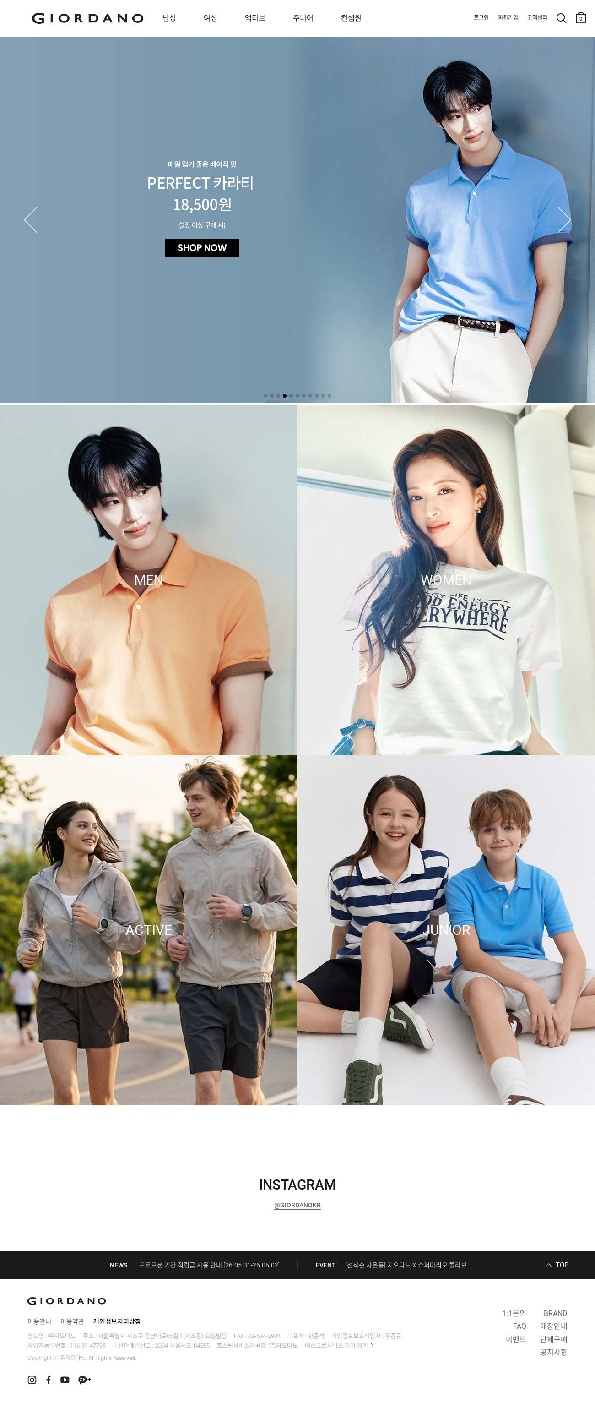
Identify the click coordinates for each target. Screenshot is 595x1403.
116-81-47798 (88, 1345)
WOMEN (446, 580)
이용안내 (39, 1321)
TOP (562, 1265)
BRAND (556, 1313)
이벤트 (516, 1339)
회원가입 (508, 18)
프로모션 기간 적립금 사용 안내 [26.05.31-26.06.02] (209, 1265)
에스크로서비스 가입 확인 (336, 1345)
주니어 (303, 18)
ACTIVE (148, 930)
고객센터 (537, 18)
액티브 (255, 18)
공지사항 (554, 1352)
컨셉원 (351, 18)
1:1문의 (514, 1313)
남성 (169, 18)
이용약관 (72, 1321)
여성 (210, 18)
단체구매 (554, 1339)
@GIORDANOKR (297, 1205)
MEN (148, 580)
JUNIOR (446, 930)
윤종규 (393, 1335)
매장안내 (554, 1326)
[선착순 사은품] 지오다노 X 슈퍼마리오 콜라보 (406, 1265)
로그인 (481, 18)
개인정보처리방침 (117, 1321)
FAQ (519, 1326)
